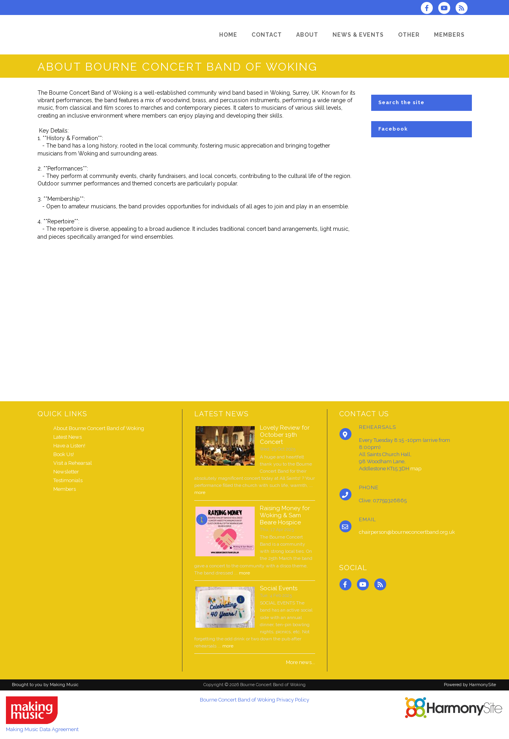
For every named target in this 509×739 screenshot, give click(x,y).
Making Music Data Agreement (42, 729)
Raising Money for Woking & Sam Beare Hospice (285, 515)
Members (64, 489)
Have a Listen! (69, 446)
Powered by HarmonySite (470, 684)
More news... (300, 662)
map (415, 468)
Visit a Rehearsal (72, 463)
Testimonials (68, 480)
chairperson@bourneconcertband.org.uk (407, 532)
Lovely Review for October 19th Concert (285, 434)
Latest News (67, 437)
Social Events (278, 588)
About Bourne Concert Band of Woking (98, 428)
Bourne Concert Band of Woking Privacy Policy (254, 700)
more (199, 492)
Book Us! (63, 454)
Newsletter (66, 472)
